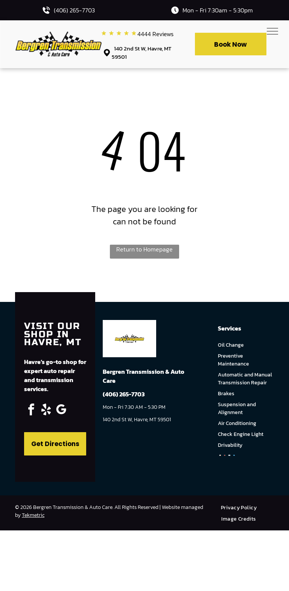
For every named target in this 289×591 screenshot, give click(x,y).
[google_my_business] (61, 411)
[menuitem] (241, 507)
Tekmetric (33, 515)
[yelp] (46, 411)
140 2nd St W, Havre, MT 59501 (142, 52)
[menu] (272, 31)
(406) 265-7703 (74, 10)
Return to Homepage (144, 249)
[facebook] (31, 411)
